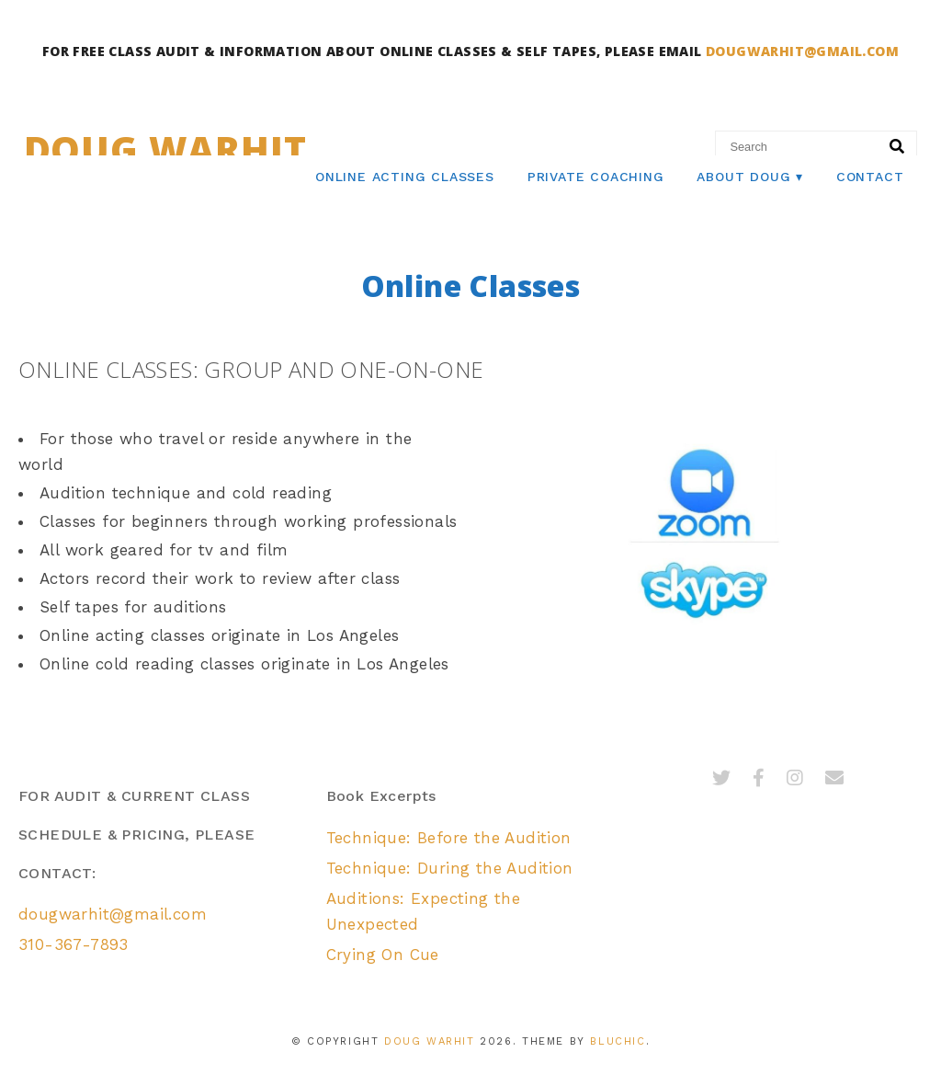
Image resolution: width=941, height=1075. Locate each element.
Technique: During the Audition (449, 868)
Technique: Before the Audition (449, 838)
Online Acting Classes (404, 176)
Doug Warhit (165, 149)
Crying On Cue (382, 954)
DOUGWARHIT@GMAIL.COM (802, 51)
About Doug (743, 176)
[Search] (897, 147)
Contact (870, 176)
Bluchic (617, 1041)
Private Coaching (595, 176)
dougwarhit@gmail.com (112, 914)
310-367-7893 (73, 944)
